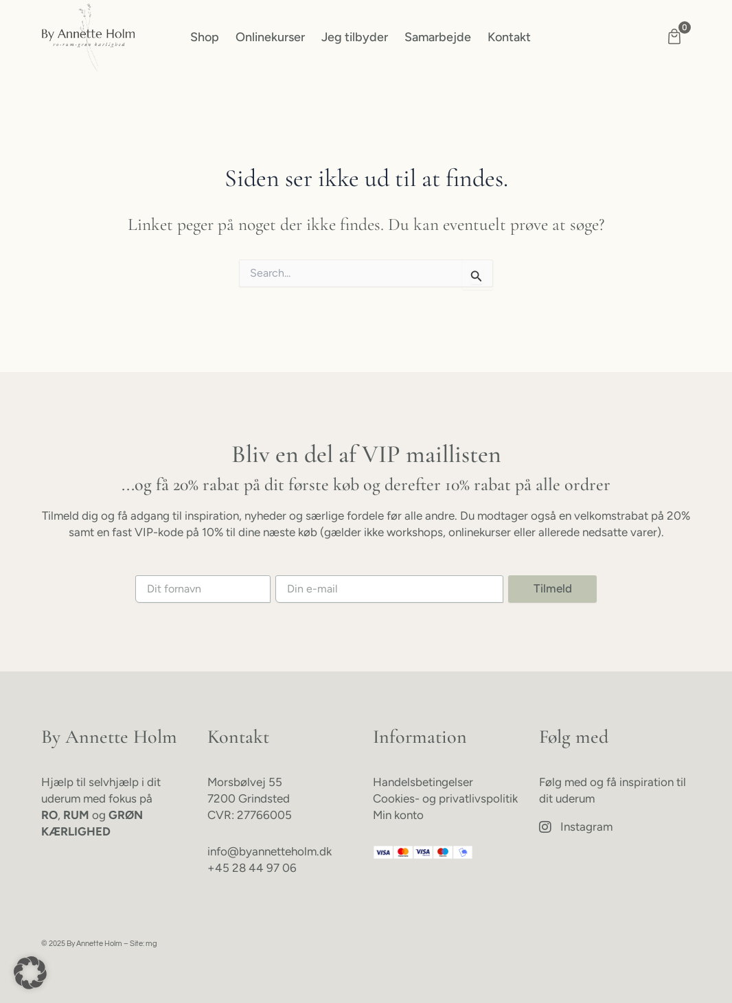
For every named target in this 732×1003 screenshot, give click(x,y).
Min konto (398, 815)
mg (151, 943)
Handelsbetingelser (423, 782)
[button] (30, 973)
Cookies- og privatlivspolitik (445, 798)
